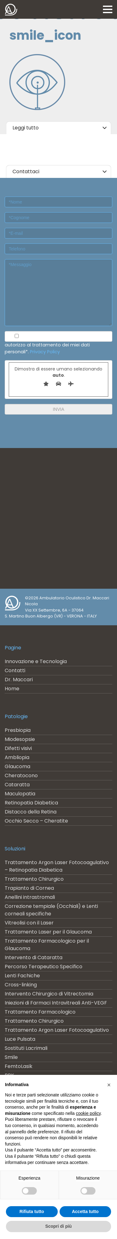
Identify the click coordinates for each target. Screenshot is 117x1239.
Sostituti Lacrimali (26, 1048)
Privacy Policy (45, 352)
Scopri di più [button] (58, 1226)
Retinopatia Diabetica (31, 802)
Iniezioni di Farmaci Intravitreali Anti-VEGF (56, 1002)
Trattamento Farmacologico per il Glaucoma (47, 944)
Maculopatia (20, 793)
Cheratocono (21, 775)
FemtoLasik (18, 1066)
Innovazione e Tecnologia (36, 661)
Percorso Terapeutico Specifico (43, 966)
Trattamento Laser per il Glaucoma (48, 931)
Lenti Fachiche (22, 975)
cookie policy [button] (88, 1113)
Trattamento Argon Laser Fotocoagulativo (57, 1030)
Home (12, 688)
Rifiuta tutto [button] (31, 1211)
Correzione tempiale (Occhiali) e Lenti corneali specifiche (51, 910)
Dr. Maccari (19, 679)
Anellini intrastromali (30, 897)
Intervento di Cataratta (33, 957)
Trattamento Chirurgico (34, 879)
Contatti (15, 670)
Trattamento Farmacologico (40, 1011)
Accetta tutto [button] (85, 1211)
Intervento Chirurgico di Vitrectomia (49, 993)
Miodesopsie (20, 739)
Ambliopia (17, 757)
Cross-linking (21, 984)
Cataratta (17, 784)
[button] (109, 1085)
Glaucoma (17, 766)
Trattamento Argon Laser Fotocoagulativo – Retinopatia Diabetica (57, 866)
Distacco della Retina (30, 811)
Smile (11, 1057)
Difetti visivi (18, 748)
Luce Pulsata (20, 1039)
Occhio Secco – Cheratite (36, 820)
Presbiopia (18, 730)
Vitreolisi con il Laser (29, 922)
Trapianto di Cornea (29, 888)
